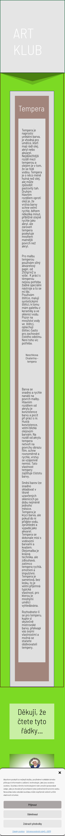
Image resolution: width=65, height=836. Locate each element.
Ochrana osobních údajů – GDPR (38, 831)
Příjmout (32, 804)
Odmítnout (32, 814)
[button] (60, 772)
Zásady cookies (18, 831)
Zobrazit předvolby (32, 823)
